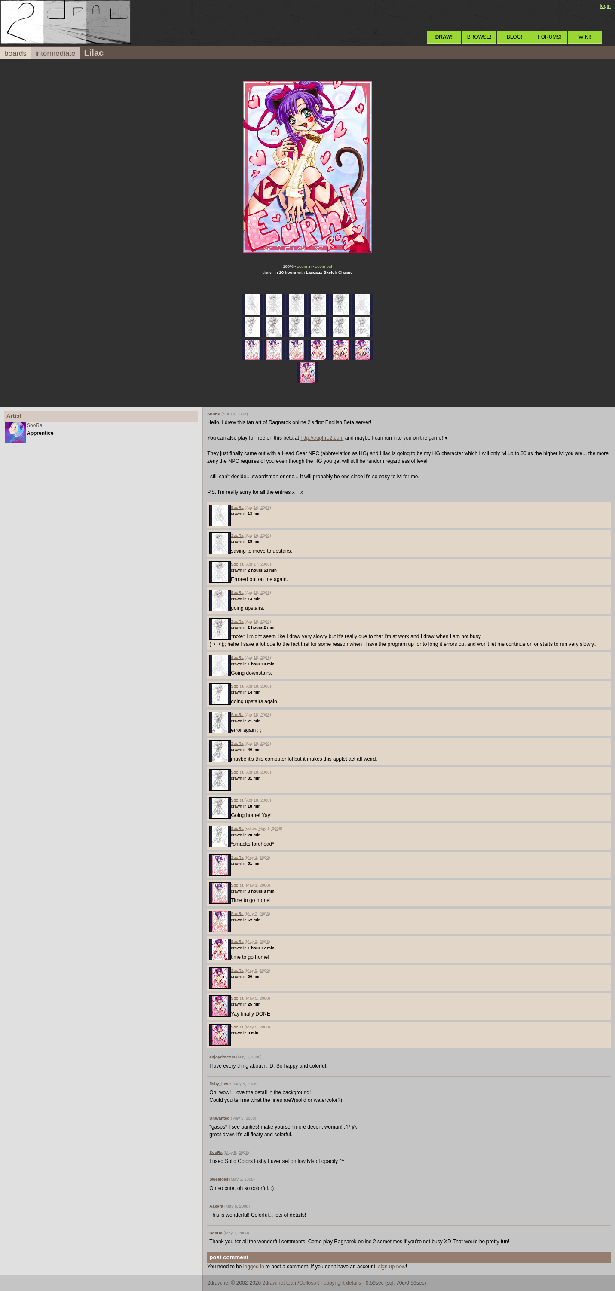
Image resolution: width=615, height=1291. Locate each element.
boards (15, 53)
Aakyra (216, 1206)
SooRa (35, 425)
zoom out (323, 266)
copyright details (342, 1283)
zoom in (304, 266)
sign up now (392, 1266)
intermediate (55, 53)
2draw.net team (280, 1283)
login (605, 6)
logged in (253, 1266)
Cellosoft (309, 1283)
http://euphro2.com (321, 438)
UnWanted (219, 1118)
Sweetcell (218, 1179)
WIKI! (584, 37)
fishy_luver (220, 1083)
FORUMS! (549, 37)
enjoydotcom (222, 1057)
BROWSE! (479, 37)
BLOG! (515, 37)
